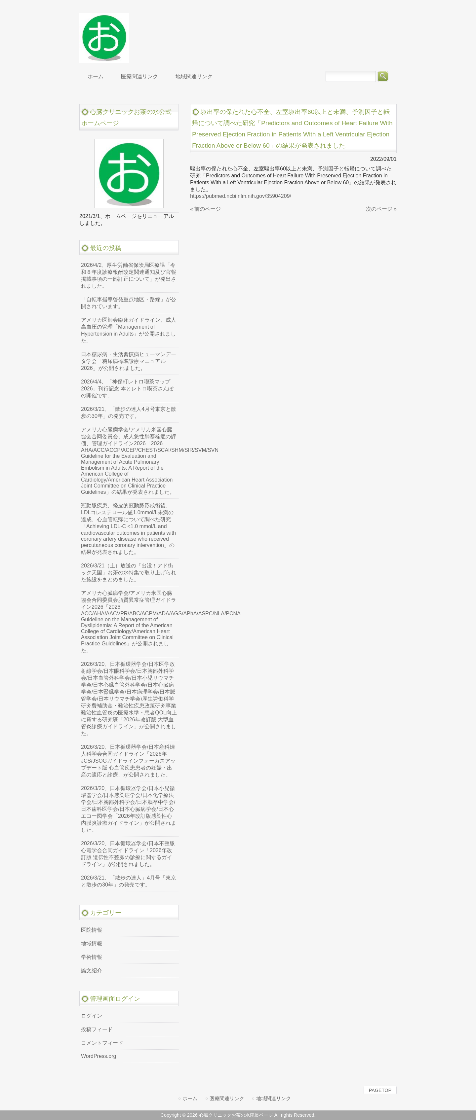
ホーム (189, 1098)
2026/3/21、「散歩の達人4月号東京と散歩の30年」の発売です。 (128, 412)
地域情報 (91, 943)
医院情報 (91, 930)
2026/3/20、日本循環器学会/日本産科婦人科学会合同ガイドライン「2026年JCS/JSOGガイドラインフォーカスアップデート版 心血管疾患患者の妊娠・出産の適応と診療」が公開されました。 (128, 760)
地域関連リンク (273, 1098)
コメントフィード (102, 1043)
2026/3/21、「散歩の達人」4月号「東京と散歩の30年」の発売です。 (128, 881)
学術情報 (91, 957)
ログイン (91, 1016)
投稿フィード (97, 1029)
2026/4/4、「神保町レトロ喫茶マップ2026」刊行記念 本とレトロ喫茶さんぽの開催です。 (127, 388)
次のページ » (381, 209)
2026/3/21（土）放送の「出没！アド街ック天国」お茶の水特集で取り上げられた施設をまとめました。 (128, 572)
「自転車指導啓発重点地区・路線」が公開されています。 (128, 303)
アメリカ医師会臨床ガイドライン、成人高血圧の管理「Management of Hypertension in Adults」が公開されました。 (128, 330)
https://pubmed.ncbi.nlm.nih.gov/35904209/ (240, 196)
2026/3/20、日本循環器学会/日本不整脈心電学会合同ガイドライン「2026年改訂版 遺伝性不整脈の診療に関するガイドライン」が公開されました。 (128, 854)
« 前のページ (205, 209)
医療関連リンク (227, 1098)
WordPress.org (98, 1056)
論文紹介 (91, 970)
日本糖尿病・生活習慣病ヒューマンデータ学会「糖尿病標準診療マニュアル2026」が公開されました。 (128, 361)
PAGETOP (380, 1090)
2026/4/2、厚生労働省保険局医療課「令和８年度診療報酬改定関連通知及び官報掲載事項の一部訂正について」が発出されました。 (128, 275)
